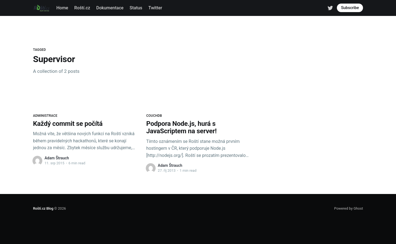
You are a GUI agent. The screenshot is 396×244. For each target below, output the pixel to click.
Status (136, 7)
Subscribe (350, 7)
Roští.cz (82, 7)
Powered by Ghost (348, 208)
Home (62, 7)
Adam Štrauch (57, 158)
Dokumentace (109, 7)
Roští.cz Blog (43, 208)
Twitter (155, 7)
